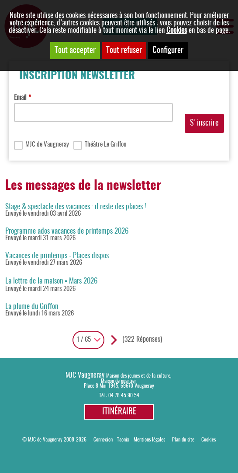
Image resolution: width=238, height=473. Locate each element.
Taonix (123, 440)
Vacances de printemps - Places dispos (57, 255)
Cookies (176, 30)
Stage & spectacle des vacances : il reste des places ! (75, 206)
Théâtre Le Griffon (106, 144)
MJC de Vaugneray (47, 144)
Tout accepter (75, 50)
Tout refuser (124, 50)
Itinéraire (119, 412)
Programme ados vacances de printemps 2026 (66, 231)
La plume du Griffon (31, 306)
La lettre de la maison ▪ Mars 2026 (51, 281)
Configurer (167, 50)
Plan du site (183, 440)
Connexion (103, 440)
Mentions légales (149, 440)
